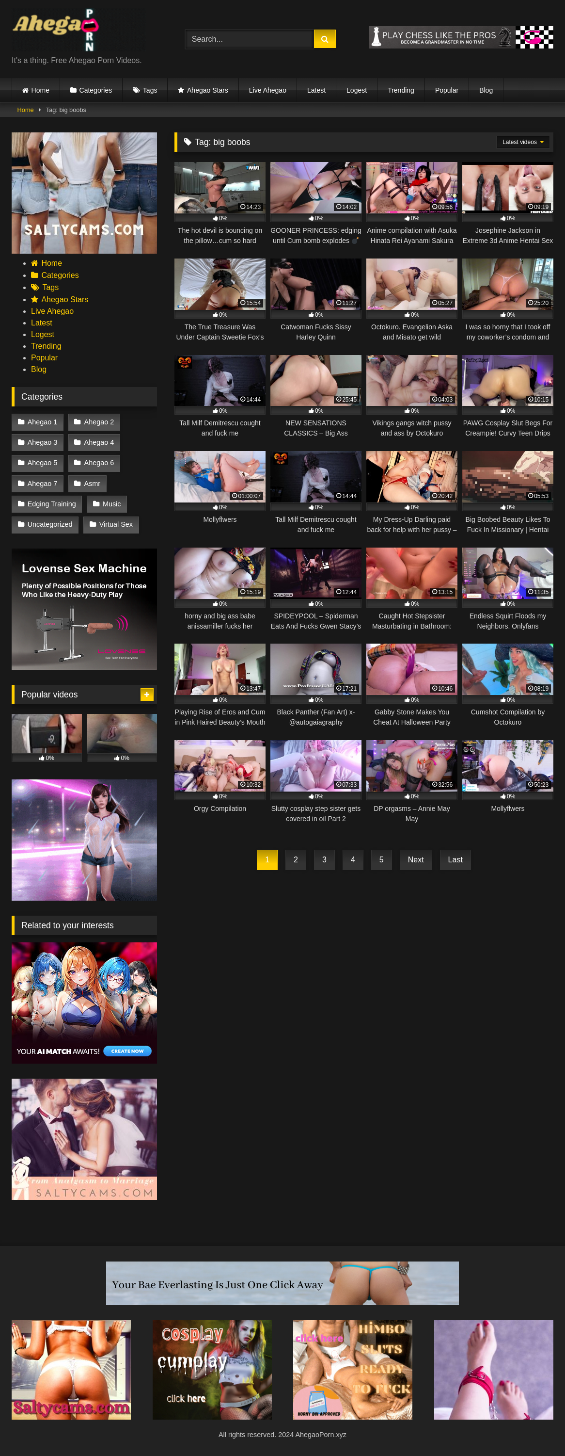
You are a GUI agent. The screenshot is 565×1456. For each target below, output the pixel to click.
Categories (95, 90)
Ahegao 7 (43, 483)
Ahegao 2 (99, 422)
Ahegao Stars (207, 90)
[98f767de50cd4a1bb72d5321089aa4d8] (84, 667)
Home (40, 90)
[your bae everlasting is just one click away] (282, 1302)
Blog (486, 90)
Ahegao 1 (43, 422)
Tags (150, 90)
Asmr (92, 483)
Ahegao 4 (99, 442)
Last (455, 860)
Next (416, 860)
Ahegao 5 (43, 463)
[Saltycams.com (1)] (84, 251)
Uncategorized (50, 524)
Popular (446, 90)
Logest (356, 90)
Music (112, 504)
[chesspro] (461, 46)
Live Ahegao (267, 90)
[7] (493, 1417)
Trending (401, 90)
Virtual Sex (116, 524)
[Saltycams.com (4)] (71, 1417)
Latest (316, 90)
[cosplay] (212, 1417)
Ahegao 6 (99, 463)
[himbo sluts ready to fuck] (352, 1417)
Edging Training (52, 504)
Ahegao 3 (43, 442)
